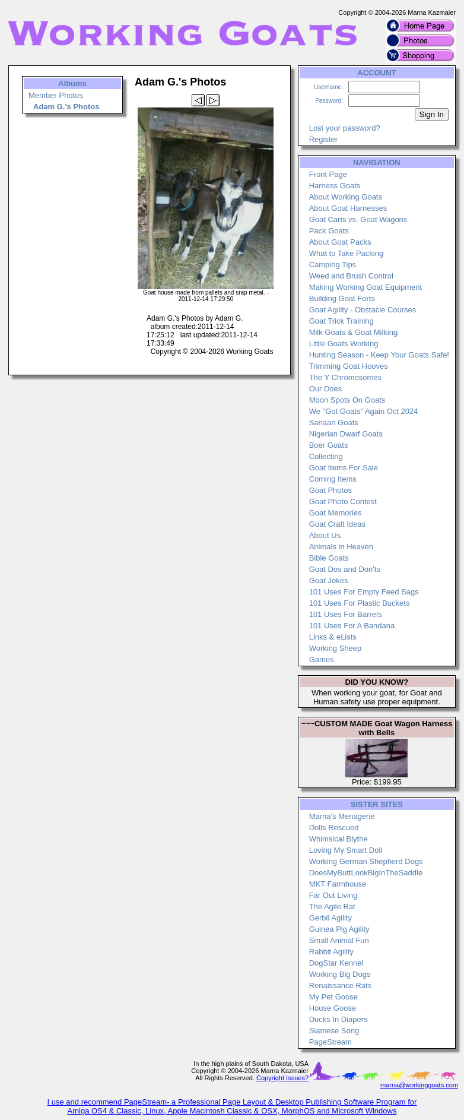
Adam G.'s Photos (66, 106)
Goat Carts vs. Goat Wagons (358, 219)
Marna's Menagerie (342, 816)
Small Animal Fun (339, 940)
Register (323, 139)
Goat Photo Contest (343, 501)
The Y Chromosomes (345, 377)
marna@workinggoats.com (419, 1085)
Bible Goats (329, 557)
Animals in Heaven (341, 546)
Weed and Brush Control (351, 275)
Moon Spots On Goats (347, 400)
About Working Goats (345, 196)
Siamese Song (334, 1030)
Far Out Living (333, 895)
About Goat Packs (340, 242)
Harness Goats (335, 185)
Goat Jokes (328, 580)
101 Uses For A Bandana (352, 625)
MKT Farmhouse (338, 883)
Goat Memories (335, 512)
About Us (325, 535)
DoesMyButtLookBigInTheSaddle (366, 872)
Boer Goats (328, 445)
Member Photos (55, 95)
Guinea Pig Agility (339, 929)
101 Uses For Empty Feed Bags (364, 591)
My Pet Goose (333, 996)
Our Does (325, 388)
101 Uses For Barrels (345, 614)
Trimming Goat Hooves (348, 366)
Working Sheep (335, 648)
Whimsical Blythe (338, 838)
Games (321, 659)
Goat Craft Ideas (337, 524)
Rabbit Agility (331, 951)
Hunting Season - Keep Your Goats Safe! (379, 354)
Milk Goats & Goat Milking (353, 332)
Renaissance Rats (340, 985)
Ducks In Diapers (338, 1019)
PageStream (330, 1041)
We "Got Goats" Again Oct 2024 (363, 411)
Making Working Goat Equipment (365, 287)
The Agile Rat (332, 906)
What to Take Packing (346, 253)
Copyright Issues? (282, 1077)
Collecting (326, 456)
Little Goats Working (344, 343)
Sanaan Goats (333, 422)
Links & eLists (333, 636)
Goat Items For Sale (343, 467)
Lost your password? (344, 128)
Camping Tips (332, 264)
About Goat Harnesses (348, 208)
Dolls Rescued (334, 827)
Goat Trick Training (341, 321)
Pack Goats (329, 230)
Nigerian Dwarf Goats (346, 433)
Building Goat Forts (342, 298)
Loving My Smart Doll (346, 850)
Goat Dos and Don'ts (344, 569)
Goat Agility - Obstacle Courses (363, 309)
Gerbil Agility (330, 917)
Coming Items (333, 478)
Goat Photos (330, 490)
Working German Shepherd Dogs (366, 861)
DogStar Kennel (336, 962)
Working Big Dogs (340, 974)
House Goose (333, 1008)
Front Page (328, 174)
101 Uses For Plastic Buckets (359, 603)
